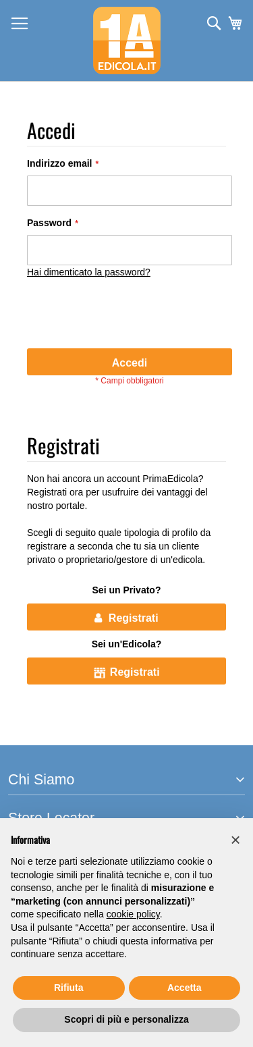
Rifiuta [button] (69, 987)
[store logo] (127, 40)
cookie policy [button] (133, 914)
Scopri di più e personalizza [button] (126, 1019)
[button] (235, 840)
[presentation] (129, 315)
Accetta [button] (184, 987)
